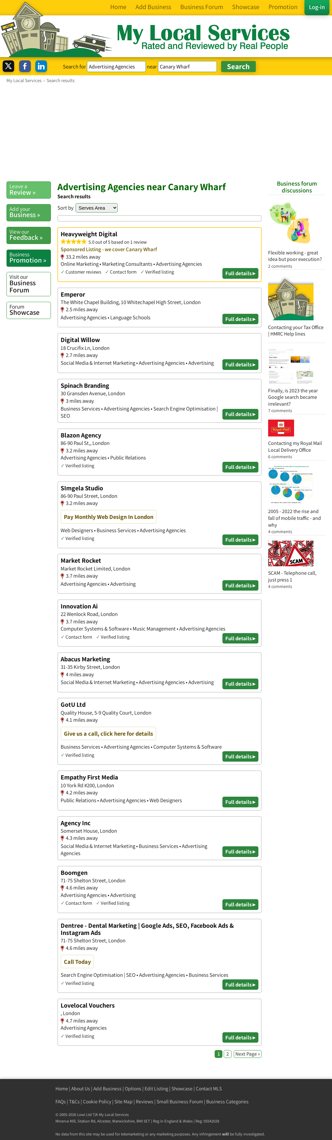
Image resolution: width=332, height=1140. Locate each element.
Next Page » (247, 1053)
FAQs (60, 1101)
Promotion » (30, 258)
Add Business (107, 1088)
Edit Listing (156, 1088)
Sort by (65, 207)
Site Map (123, 1101)
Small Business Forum (180, 1101)
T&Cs (74, 1101)
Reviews (144, 1101)
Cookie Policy (97, 1101)
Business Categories (227, 1101)
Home (61, 1088)
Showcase (30, 310)
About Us (80, 1088)
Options (133, 1088)
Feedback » (30, 235)
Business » (30, 212)
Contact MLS (209, 1088)
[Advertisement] (166, 132)
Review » (30, 189)
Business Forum (30, 283)
